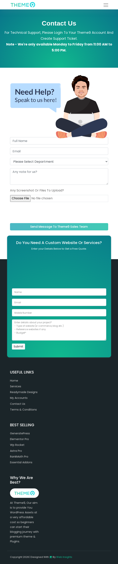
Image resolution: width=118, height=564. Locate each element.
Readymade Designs (24, 392)
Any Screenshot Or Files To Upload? (37, 190)
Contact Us (17, 404)
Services (15, 386)
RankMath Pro (19, 456)
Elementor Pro (19, 439)
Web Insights (64, 557)
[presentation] (39, 212)
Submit (18, 346)
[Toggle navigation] (104, 4)
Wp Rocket (17, 445)
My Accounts (19, 398)
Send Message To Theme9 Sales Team (59, 227)
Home (14, 381)
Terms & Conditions (23, 409)
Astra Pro (16, 451)
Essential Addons (21, 462)
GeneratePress (20, 433)
